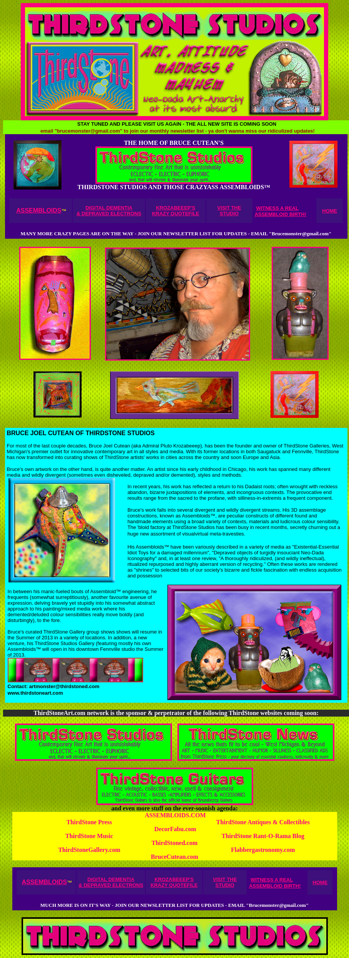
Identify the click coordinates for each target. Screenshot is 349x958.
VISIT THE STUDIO (229, 210)
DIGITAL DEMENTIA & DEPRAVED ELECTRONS (109, 210)
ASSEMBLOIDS (38, 210)
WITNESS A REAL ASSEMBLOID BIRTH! (280, 211)
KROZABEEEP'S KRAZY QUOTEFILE (175, 210)
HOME (329, 211)
